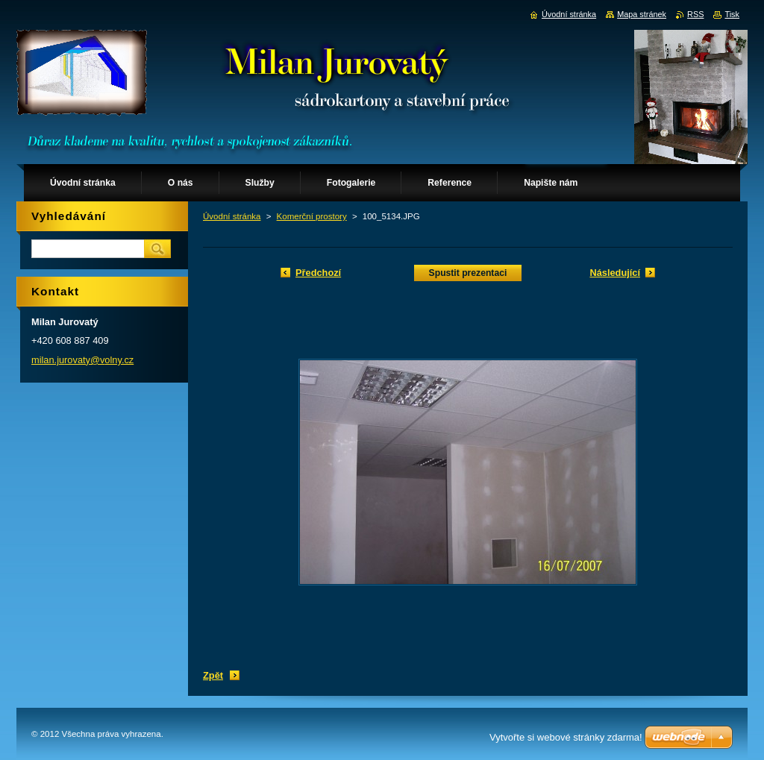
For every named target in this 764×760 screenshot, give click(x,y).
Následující (614, 272)
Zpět (213, 675)
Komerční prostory (312, 216)
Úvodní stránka (231, 216)
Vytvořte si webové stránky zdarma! (565, 737)
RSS (695, 14)
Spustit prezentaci (468, 273)
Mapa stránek (641, 14)
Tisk (731, 14)
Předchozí (318, 272)
